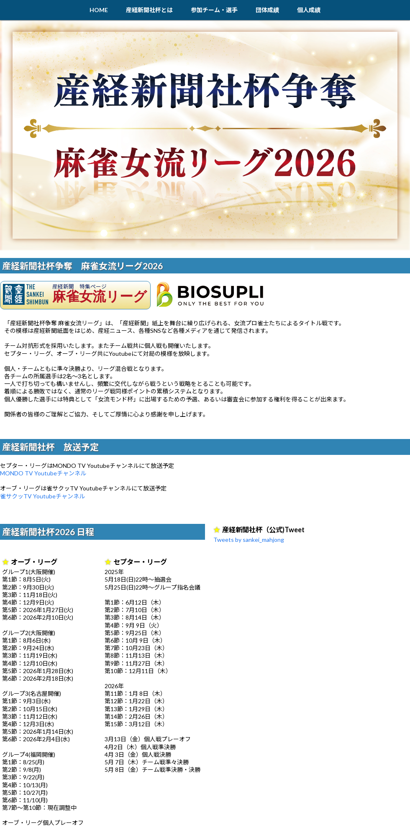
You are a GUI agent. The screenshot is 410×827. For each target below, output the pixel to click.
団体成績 (267, 9)
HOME (99, 9)
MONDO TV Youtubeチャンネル (43, 473)
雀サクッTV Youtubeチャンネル (42, 496)
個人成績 (308, 9)
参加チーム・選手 (214, 9)
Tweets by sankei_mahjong (248, 539)
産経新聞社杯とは (149, 9)
